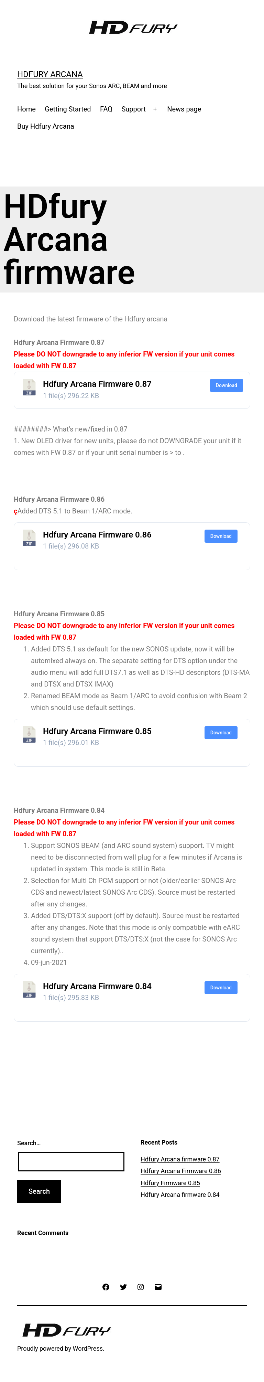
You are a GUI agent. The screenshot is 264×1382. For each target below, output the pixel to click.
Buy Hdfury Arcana (45, 126)
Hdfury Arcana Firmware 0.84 (97, 986)
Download (226, 385)
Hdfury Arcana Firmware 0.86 (97, 535)
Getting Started (68, 109)
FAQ (106, 109)
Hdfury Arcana (50, 74)
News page (184, 109)
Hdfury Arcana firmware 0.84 (180, 1194)
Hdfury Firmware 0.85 (170, 1183)
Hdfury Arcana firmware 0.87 (180, 1159)
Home (26, 109)
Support (133, 109)
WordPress (88, 1348)
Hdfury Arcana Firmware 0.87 (97, 384)
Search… (29, 1143)
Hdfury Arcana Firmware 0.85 (97, 731)
